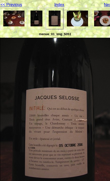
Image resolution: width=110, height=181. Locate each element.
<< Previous (11, 5)
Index (59, 5)
